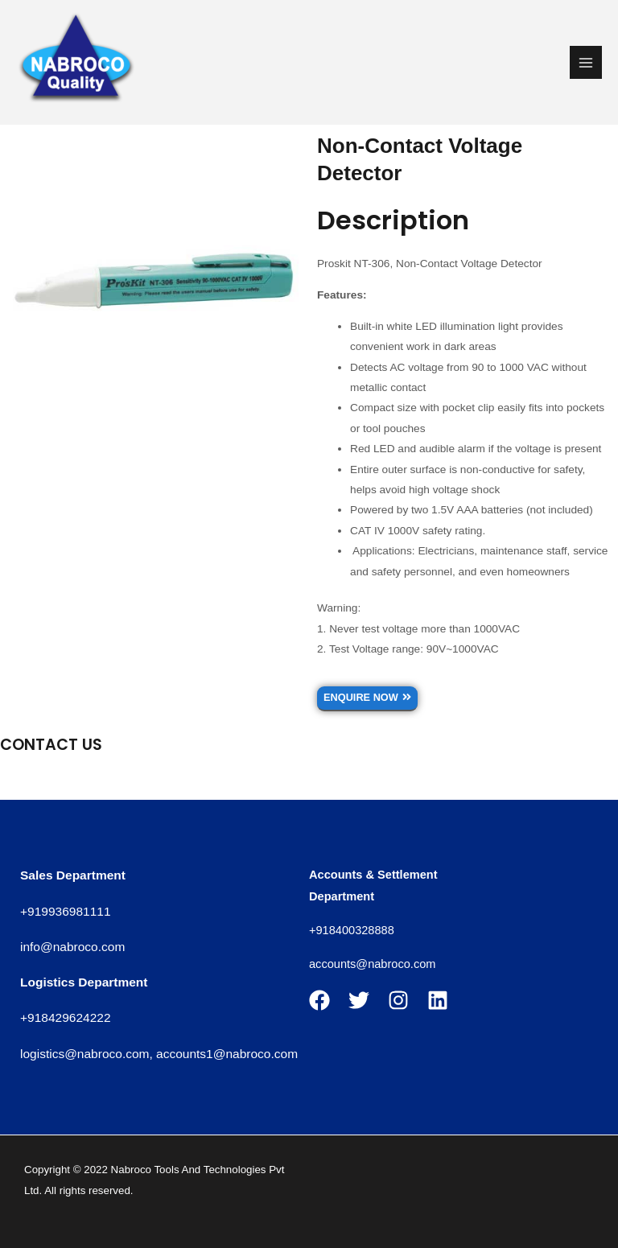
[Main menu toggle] (586, 62)
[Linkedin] (437, 1000)
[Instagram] (398, 1000)
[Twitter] (358, 1000)
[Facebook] (319, 1000)
